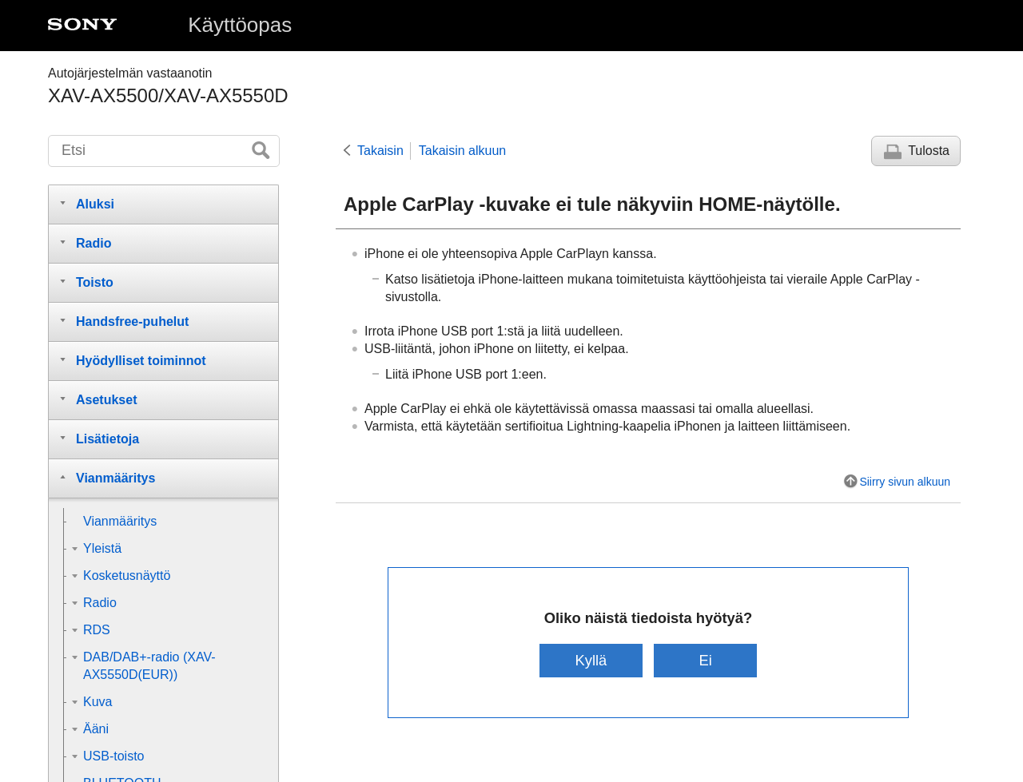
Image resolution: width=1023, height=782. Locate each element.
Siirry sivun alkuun (904, 481)
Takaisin (380, 150)
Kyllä (591, 660)
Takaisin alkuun (462, 150)
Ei (705, 660)
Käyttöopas (240, 25)
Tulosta (928, 150)
